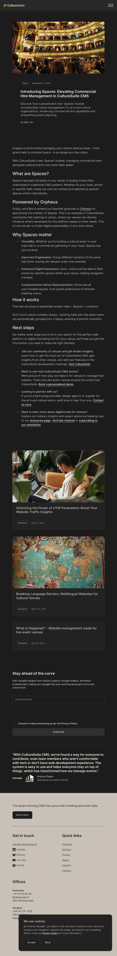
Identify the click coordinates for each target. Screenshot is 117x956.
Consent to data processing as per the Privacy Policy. (48, 723)
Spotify (20, 865)
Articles (66, 849)
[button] (110, 5)
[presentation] (35, 712)
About (65, 860)
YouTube (21, 860)
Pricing (66, 854)
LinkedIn (21, 849)
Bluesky (20, 854)
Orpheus (85, 208)
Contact (66, 870)
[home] (14, 5)
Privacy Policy (50, 933)
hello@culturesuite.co (24, 844)
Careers (66, 865)
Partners (67, 844)
